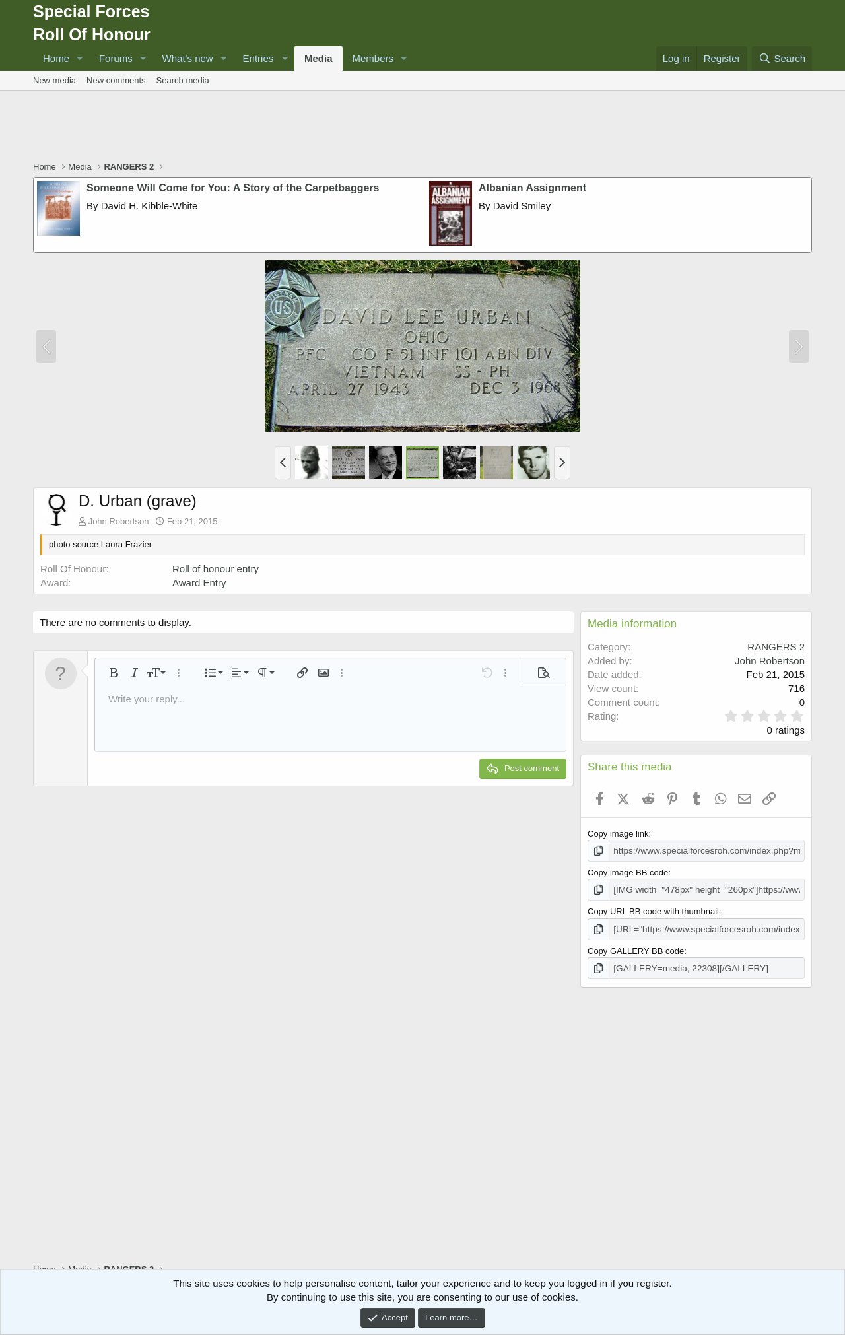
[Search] (782, 58)
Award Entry (199, 582)
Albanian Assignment (532, 187)
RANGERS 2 (776, 646)
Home (56, 58)
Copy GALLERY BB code (636, 949)
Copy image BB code (628, 872)
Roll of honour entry (215, 568)
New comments (116, 80)
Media (318, 58)
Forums (116, 58)
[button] (80, 58)
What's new (187, 58)
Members (373, 58)
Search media (182, 80)
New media (54, 80)
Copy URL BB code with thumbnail (653, 911)
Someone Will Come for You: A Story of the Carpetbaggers (232, 187)
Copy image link (618, 834)
